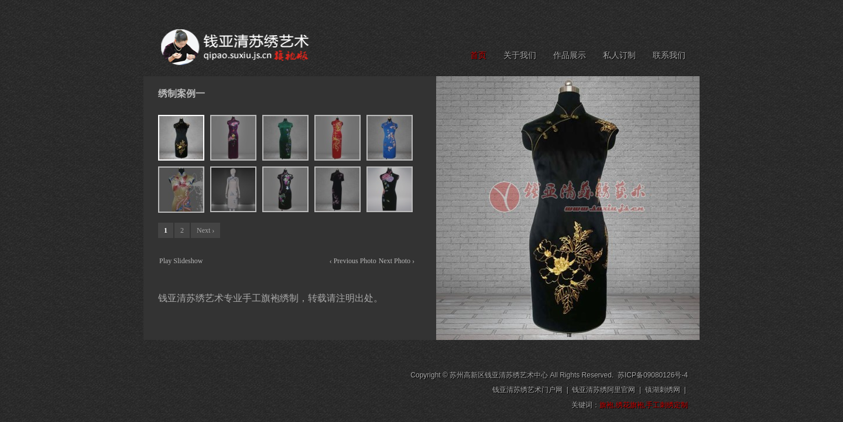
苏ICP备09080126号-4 (653, 375)
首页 (478, 55)
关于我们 (519, 55)
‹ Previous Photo (353, 261)
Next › (205, 230)
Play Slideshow (181, 261)
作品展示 (569, 55)
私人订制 (619, 55)
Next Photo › (396, 261)
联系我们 (669, 55)
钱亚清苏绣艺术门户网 (527, 390)
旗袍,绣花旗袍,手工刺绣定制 (643, 405)
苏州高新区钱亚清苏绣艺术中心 (499, 375)
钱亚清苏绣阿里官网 (603, 390)
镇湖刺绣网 (662, 390)
